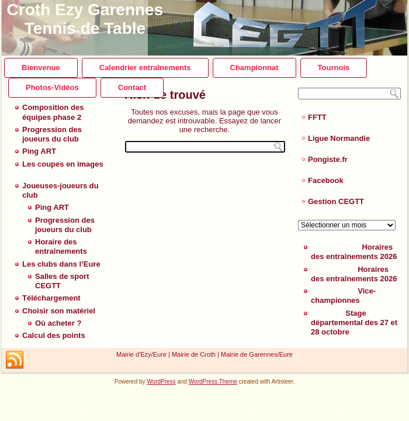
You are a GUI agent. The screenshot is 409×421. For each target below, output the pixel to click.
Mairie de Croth (194, 354)
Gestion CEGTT (336, 201)
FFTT (317, 117)
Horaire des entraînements (61, 246)
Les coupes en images (62, 164)
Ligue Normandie (339, 138)
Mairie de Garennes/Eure (257, 354)
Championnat (254, 67)
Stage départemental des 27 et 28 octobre (354, 323)
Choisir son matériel (58, 310)
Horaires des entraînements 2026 (354, 252)
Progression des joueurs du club (52, 134)
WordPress (161, 381)
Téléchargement (51, 298)
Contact (132, 87)
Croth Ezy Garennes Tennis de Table (85, 19)
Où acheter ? (58, 323)
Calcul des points (53, 335)
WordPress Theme (213, 381)
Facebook (326, 180)
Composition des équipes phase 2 (53, 112)
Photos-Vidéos (52, 87)
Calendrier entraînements (145, 67)
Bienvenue (41, 67)
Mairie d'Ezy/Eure (141, 354)
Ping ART (39, 151)
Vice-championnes (343, 296)
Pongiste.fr (328, 159)
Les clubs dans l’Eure (61, 264)
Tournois (334, 67)
